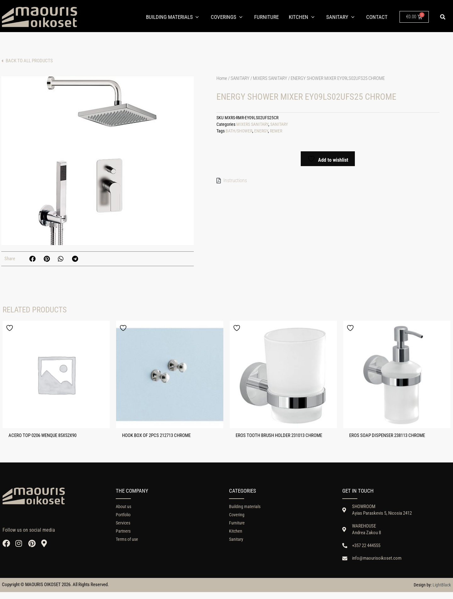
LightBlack (442, 591)
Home (221, 78)
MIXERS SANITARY (270, 78)
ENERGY (261, 131)
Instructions (235, 180)
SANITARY (240, 78)
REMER (276, 131)
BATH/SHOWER (239, 131)
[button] (443, 17)
